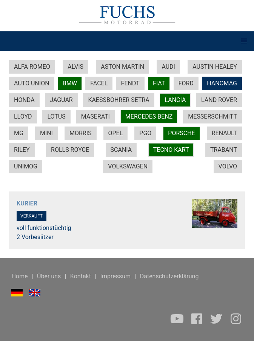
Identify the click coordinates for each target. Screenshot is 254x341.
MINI (46, 133)
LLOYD (23, 116)
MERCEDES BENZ (149, 116)
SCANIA (121, 149)
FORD (186, 83)
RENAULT (224, 133)
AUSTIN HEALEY (214, 66)
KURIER (27, 203)
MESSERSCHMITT (212, 116)
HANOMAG (222, 83)
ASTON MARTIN (122, 66)
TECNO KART (171, 149)
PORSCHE (181, 133)
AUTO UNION (31, 83)
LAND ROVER (219, 99)
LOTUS (56, 116)
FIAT (159, 83)
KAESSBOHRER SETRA (118, 99)
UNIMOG (25, 166)
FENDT (130, 83)
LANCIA (175, 99)
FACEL (99, 83)
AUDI (168, 66)
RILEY (22, 149)
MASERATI (95, 116)
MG (18, 133)
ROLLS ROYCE (70, 149)
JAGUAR (61, 99)
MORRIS (80, 133)
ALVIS (75, 66)
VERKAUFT (31, 216)
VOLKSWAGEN (128, 166)
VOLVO (228, 166)
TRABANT (223, 149)
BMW (70, 83)
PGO (145, 133)
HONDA (24, 99)
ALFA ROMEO (32, 66)
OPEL (115, 133)
